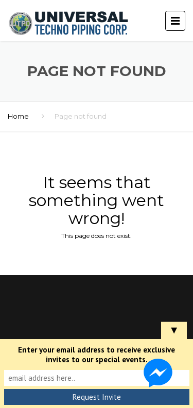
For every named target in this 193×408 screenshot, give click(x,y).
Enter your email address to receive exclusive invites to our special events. (96, 354)
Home (18, 116)
